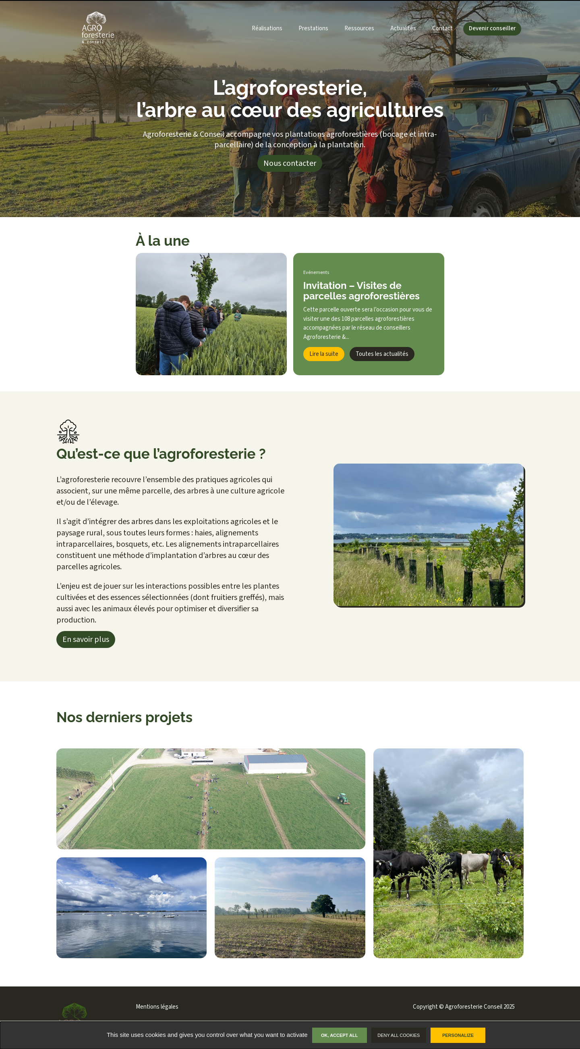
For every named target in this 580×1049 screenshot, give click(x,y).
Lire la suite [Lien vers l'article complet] (323, 354)
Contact (442, 28)
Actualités (403, 28)
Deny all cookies (398, 1035)
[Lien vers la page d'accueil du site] (85, 28)
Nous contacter (289, 163)
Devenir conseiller (492, 28)
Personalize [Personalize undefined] (458, 1035)
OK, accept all (339, 1035)
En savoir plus (85, 639)
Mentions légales (157, 1007)
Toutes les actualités (382, 354)
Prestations (313, 28)
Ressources (359, 28)
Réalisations (267, 28)
